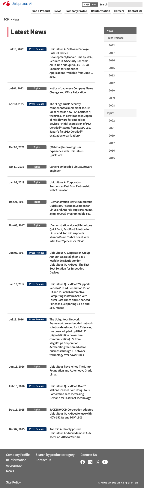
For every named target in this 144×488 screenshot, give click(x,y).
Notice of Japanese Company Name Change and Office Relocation (71, 90)
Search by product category (55, 454)
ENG (94, 4)
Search (103, 4)
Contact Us (43, 460)
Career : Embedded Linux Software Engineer (71, 168)
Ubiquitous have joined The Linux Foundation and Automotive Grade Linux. (71, 370)
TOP (6, 19)
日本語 (86, 4)
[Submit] (139, 4)
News (16, 19)
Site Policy (13, 482)
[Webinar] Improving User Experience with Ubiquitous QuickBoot (66, 151)
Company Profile (18, 454)
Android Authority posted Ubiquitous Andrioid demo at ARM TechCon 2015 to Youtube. (70, 433)
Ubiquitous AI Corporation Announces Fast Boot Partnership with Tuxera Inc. (70, 186)
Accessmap (14, 465)
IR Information (16, 460)
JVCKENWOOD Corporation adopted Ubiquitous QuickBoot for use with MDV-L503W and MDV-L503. (71, 413)
